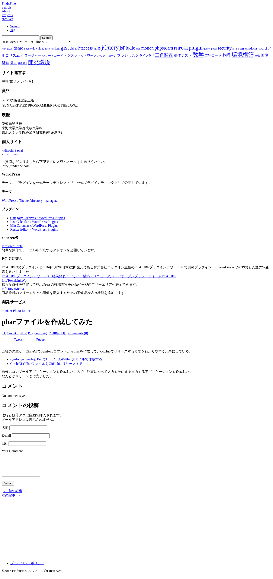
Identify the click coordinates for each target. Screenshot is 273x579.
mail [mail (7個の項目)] (138, 48)
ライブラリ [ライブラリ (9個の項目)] (146, 55)
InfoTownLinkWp (14, 280)
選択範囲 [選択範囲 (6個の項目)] (22, 63)
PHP (23, 333)
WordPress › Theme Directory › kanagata (30, 200)
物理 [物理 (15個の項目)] (227, 55)
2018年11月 (57, 333)
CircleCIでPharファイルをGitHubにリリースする (46, 364)
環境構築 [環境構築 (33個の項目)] (243, 55)
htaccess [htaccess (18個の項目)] (85, 48)
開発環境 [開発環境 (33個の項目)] (39, 62)
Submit (7, 487)
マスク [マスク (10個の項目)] (133, 55)
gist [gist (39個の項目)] (64, 47)
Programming (37, 333)
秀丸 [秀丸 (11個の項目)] (13, 63)
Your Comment (12, 451)
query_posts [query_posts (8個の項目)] (210, 48)
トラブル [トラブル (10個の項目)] (70, 55)
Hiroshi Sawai (13, 150)
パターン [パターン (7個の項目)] (111, 55)
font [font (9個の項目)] (57, 48)
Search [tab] (15, 26)
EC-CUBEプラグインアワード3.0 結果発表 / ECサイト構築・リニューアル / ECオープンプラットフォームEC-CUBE (89, 276)
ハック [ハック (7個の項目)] (101, 55)
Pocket (41, 339)
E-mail (6, 435)
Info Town (10, 154)
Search (6, 7)
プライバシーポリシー (27, 567)
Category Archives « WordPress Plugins (37, 218)
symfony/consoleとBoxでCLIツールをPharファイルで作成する (56, 359)
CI (3, 333)
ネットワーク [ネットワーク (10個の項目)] (87, 55)
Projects (7, 15)
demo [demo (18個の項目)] (18, 48)
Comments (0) (78, 333)
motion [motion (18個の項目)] (147, 48)
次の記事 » (11, 500)
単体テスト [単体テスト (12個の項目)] (183, 55)
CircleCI (13, 333)
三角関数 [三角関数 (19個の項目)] (164, 55)
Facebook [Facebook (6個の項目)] (49, 49)
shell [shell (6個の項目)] (234, 49)
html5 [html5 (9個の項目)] (97, 48)
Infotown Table (12, 246)
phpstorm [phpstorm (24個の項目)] (163, 48)
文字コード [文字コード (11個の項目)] (213, 55)
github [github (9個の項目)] (73, 48)
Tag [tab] (12, 30)
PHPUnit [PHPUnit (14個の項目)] (181, 48)
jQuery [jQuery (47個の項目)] (110, 47)
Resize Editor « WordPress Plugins (34, 229)
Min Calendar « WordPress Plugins (34, 225)
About (6, 11)
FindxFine (9, 3)
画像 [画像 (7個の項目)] (257, 55)
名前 (5, 427)
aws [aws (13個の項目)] (10, 48)
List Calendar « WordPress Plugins (34, 222)
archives (7, 19)
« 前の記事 (12, 495)
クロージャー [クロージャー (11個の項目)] (31, 55)
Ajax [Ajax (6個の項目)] (4, 49)
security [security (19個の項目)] (225, 47)
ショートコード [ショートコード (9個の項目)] (52, 55)
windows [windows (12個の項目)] (251, 48)
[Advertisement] (130, 532)
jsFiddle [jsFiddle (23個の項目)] (127, 48)
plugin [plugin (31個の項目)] (196, 48)
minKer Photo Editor (16, 311)
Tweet (18, 339)
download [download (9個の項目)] (38, 48)
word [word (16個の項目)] (262, 48)
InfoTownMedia (13, 289)
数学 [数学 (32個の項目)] (198, 55)
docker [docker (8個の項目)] (28, 48)
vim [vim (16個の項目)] (241, 48)
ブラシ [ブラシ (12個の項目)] (122, 55)
